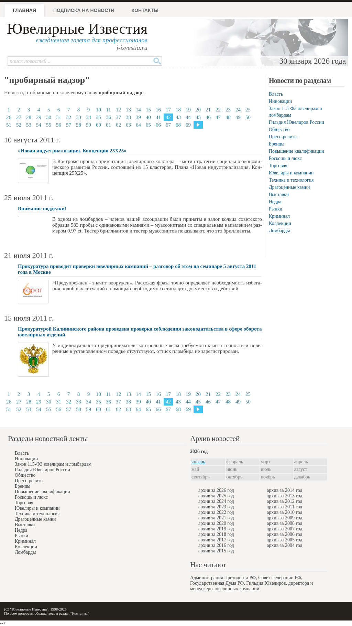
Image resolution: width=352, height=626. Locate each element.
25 (248, 109)
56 (58, 125)
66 (158, 125)
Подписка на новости (83, 10)
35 (98, 117)
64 (138, 125)
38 (128, 117)
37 (118, 117)
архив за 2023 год (216, 506)
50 (248, 117)
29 (38, 117)
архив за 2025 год (216, 495)
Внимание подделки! (42, 208)
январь (198, 461)
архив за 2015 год (216, 550)
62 (118, 125)
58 (78, 125)
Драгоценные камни (289, 187)
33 (78, 117)
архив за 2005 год (284, 539)
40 (148, 117)
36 (108, 117)
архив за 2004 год (284, 545)
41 (158, 117)
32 (68, 117)
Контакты (145, 10)
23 (228, 109)
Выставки (279, 194)
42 (168, 117)
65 (148, 125)
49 (238, 117)
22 (218, 109)
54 (38, 125)
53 (28, 125)
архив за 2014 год (284, 490)
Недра (275, 201)
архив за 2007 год (284, 528)
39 (138, 117)
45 (198, 117)
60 (98, 125)
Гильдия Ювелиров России (296, 122)
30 (48, 117)
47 (218, 117)
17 (168, 109)
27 (18, 117)
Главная (24, 10)
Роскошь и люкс (285, 158)
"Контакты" (79, 613)
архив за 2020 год (216, 523)
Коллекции (280, 223)
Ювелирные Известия (77, 28)
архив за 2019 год (216, 528)
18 (178, 109)
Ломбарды (279, 230)
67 (168, 125)
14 (138, 109)
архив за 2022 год (216, 512)
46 (208, 117)
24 (238, 109)
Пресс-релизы (283, 136)
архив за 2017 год (216, 539)
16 (158, 109)
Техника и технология (291, 180)
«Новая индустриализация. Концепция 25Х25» (72, 150)
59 (88, 125)
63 (128, 125)
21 (208, 109)
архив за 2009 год (284, 517)
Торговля (278, 165)
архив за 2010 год (284, 512)
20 (198, 109)
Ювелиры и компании (291, 172)
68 (178, 125)
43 (178, 117)
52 (18, 125)
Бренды (276, 144)
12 (118, 109)
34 (88, 117)
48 (228, 117)
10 (98, 109)
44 (188, 117)
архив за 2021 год (216, 517)
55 (48, 125)
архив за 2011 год (284, 506)
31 (58, 117)
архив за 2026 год (216, 490)
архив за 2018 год (216, 534)
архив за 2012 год (284, 501)
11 (108, 109)
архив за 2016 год (216, 545)
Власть (276, 94)
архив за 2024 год (216, 501)
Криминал (279, 216)
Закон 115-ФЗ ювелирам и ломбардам (53, 464)
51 (8, 125)
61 (108, 125)
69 (188, 125)
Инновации (280, 101)
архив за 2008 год (284, 523)
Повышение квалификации (296, 151)
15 (148, 109)
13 (128, 109)
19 (188, 109)
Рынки (275, 209)
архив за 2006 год (284, 534)
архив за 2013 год (284, 495)
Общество (279, 129)
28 (28, 117)
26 (8, 117)
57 (68, 125)
